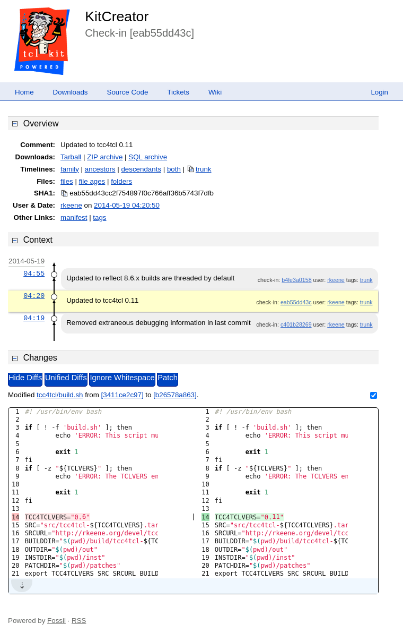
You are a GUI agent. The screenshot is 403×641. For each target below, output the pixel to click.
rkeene (71, 205)
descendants (141, 169)
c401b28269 (296, 324)
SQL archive (147, 157)
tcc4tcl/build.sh (60, 395)
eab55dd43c (296, 302)
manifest (73, 217)
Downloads (70, 92)
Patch (167, 377)
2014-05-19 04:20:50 (127, 205)
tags (99, 217)
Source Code (127, 92)
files (66, 181)
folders (121, 181)
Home (24, 92)
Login (379, 92)
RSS (79, 621)
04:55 (34, 273)
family (69, 169)
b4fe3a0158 (296, 280)
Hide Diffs (25, 377)
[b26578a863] (175, 395)
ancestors (100, 169)
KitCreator (116, 16)
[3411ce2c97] (122, 395)
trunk (204, 169)
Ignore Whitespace (122, 377)
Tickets (178, 92)
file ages (92, 181)
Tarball (70, 157)
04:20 (34, 296)
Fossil (56, 621)
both (174, 169)
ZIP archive (104, 157)
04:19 (34, 318)
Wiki (215, 92)
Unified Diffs (66, 377)
